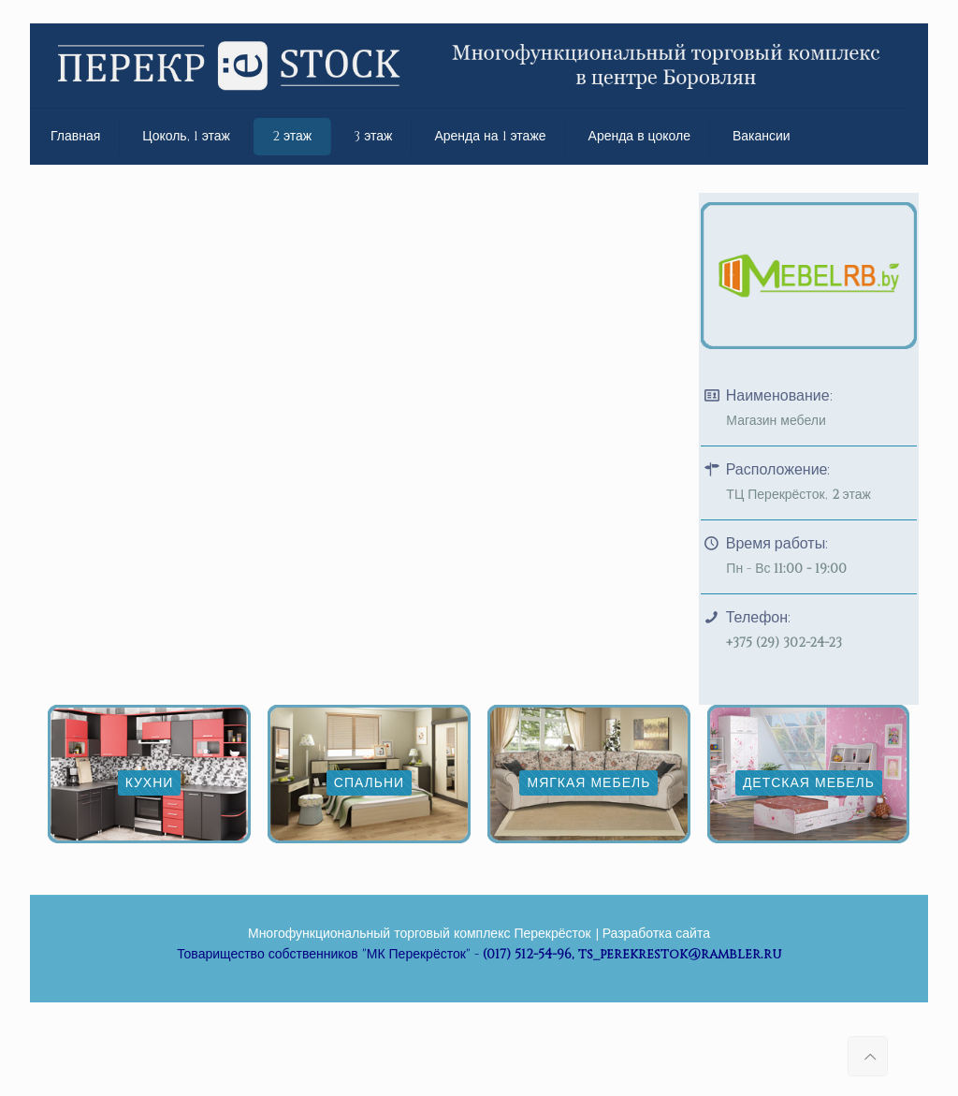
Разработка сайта (656, 934)
